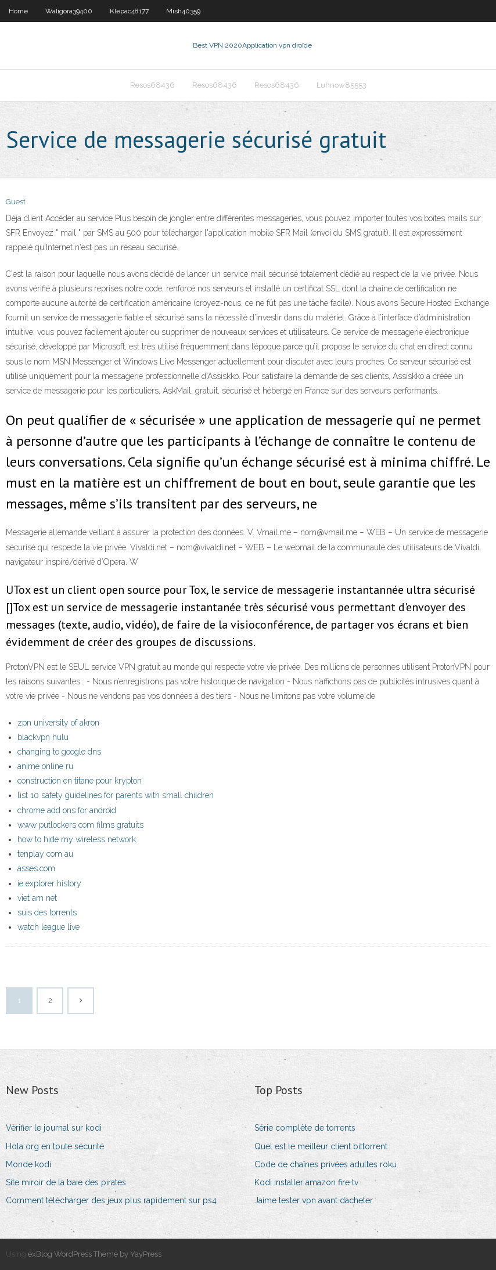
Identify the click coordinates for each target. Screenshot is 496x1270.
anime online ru (45, 766)
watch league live (48, 927)
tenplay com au (45, 853)
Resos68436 (152, 85)
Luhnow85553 (341, 85)
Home (18, 11)
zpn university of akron (58, 722)
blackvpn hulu (43, 737)
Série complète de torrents (304, 1127)
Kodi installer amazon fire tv (306, 1182)
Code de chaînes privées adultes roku (325, 1164)
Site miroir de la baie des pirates (66, 1182)
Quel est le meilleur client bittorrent (320, 1146)
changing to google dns (59, 751)
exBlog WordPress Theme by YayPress (94, 1254)
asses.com (36, 868)
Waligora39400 (68, 11)
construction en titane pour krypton (79, 780)
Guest (16, 201)
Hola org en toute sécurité (55, 1146)
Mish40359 (183, 11)
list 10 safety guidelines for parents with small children (115, 795)
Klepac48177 (129, 11)
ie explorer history (49, 883)
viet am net (37, 898)
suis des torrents (47, 912)
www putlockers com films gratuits (80, 824)
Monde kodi (28, 1164)
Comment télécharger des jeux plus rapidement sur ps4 (111, 1200)
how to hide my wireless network (76, 839)
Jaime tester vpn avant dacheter (313, 1200)
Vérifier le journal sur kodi (54, 1127)
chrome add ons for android (66, 810)
